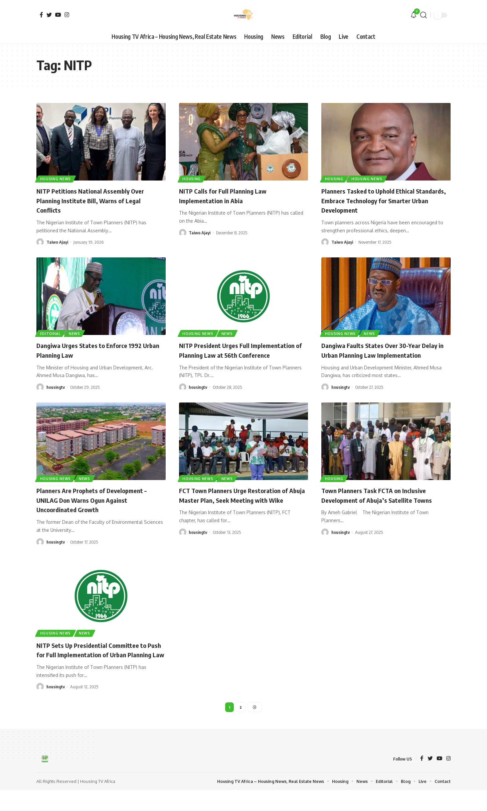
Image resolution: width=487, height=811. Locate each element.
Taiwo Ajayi (57, 242)
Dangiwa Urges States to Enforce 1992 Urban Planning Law (97, 349)
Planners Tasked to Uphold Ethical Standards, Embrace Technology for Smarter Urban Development (377, 200)
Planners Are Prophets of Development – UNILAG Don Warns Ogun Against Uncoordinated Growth (99, 509)
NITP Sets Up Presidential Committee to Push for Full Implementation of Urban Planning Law (99, 664)
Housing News (55, 179)
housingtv (55, 387)
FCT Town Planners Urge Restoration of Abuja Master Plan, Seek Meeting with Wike (241, 509)
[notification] (413, 15)
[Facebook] (41, 14)
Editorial (50, 333)
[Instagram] (67, 14)
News (76, 333)
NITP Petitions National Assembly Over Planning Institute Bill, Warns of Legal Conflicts (97, 200)
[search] (423, 15)
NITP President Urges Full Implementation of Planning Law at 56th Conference (242, 354)
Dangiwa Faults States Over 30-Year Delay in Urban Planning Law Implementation (378, 354)
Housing (192, 179)
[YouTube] (58, 14)
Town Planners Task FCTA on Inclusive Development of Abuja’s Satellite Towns (384, 504)
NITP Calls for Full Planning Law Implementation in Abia (228, 195)
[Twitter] (49, 14)
